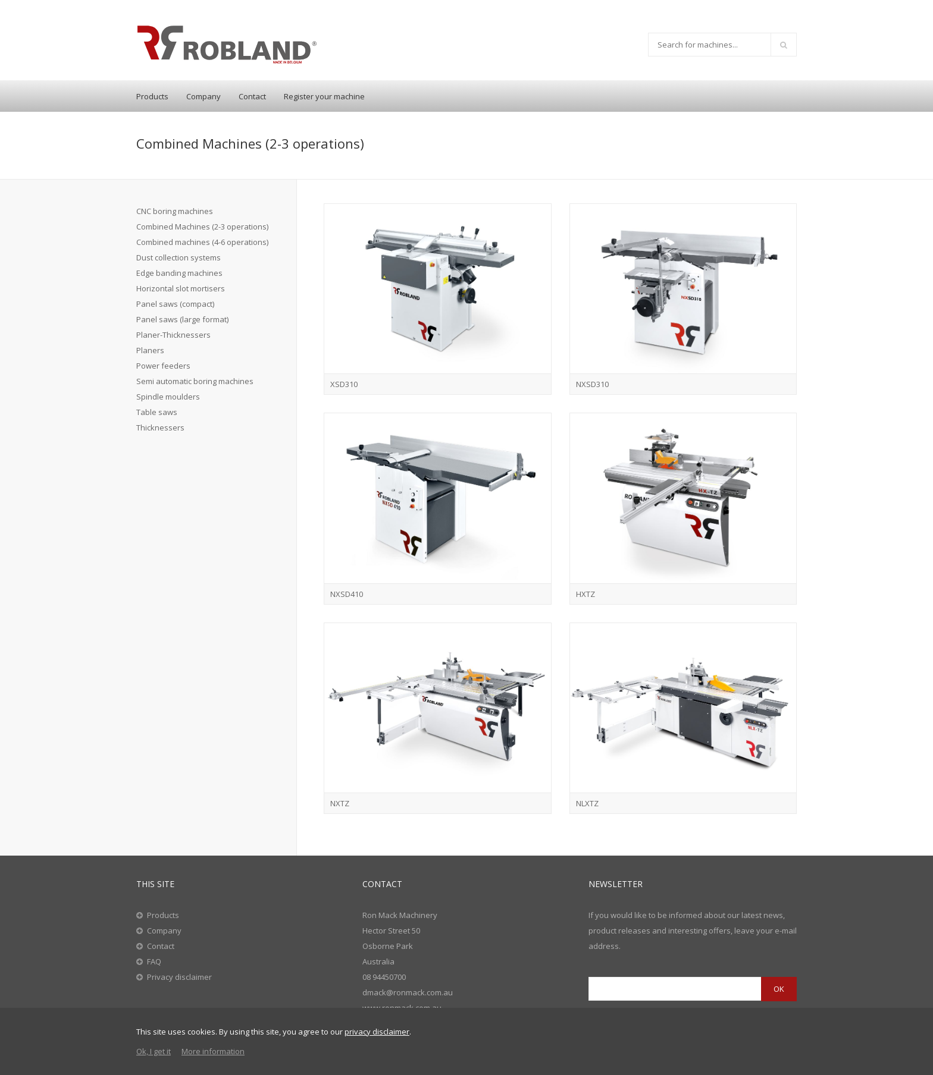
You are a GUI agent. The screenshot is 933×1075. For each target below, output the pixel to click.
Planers (150, 350)
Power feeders (163, 365)
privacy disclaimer (377, 1031)
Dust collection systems (178, 257)
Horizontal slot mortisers (180, 288)
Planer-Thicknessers (173, 334)
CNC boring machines (174, 211)
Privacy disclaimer (179, 977)
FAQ (154, 961)
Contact (252, 96)
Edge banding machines (179, 273)
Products (152, 96)
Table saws (156, 412)
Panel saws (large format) (182, 319)
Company (203, 96)
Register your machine (324, 96)
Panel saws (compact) (175, 303)
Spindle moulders (168, 396)
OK (779, 988)
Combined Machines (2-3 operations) (202, 226)
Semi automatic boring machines (194, 381)
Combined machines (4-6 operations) (202, 242)
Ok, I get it (153, 1051)
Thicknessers (160, 427)
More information (213, 1051)
